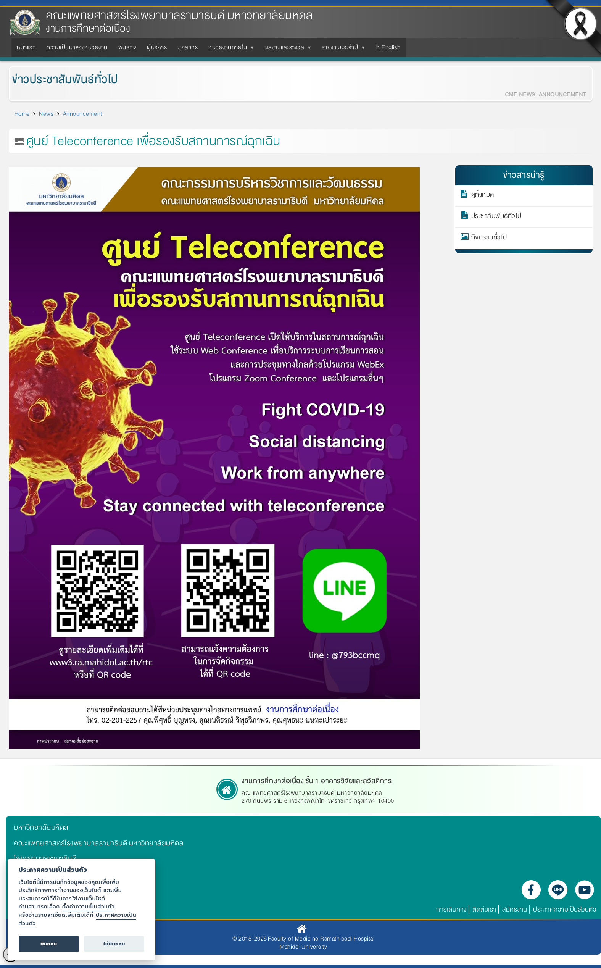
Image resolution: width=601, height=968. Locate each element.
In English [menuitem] (388, 47)
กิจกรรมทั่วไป (489, 238)
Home (22, 114)
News (46, 114)
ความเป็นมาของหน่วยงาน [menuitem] (77, 47)
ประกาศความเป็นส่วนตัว (564, 909)
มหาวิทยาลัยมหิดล (41, 827)
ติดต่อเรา (484, 909)
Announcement (82, 114)
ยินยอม (48, 944)
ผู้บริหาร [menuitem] (157, 47)
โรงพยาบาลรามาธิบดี (45, 858)
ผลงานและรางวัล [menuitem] (286, 49)
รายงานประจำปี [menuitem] (341, 49)
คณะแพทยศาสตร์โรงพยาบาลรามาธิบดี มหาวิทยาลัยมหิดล (179, 15)
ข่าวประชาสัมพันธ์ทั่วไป (60, 79)
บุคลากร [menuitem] (187, 47)
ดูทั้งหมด (482, 196)
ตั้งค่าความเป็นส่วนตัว (88, 906)
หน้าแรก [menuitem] (26, 47)
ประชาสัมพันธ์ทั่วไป (496, 217)
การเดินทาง (451, 909)
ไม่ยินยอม (114, 944)
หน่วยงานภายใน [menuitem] (229, 49)
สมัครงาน (514, 909)
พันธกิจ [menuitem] (127, 47)
